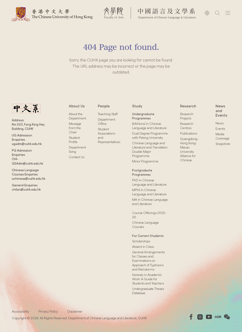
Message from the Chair (75, 128)
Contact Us (76, 157)
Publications (188, 133)
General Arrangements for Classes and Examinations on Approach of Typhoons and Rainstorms (148, 260)
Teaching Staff (108, 114)
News (220, 123)
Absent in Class (143, 247)
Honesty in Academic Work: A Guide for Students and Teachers (148, 279)
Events (220, 129)
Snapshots (223, 144)
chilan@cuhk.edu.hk (26, 189)
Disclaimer (74, 311)
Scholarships (141, 241)
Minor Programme (145, 161)
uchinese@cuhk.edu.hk (28, 178)
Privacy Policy (48, 311)
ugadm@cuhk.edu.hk (27, 144)
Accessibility (20, 311)
